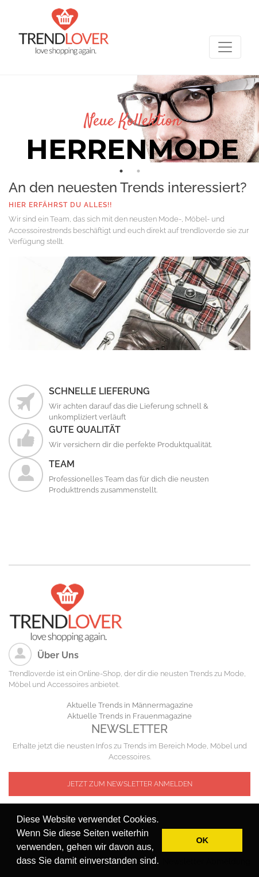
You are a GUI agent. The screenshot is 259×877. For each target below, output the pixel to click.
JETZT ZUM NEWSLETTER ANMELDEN (129, 784)
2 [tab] (138, 171)
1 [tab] (121, 171)
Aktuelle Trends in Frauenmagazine (129, 716)
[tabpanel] (129, 118)
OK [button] (202, 840)
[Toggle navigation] (225, 47)
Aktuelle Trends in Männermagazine (130, 705)
